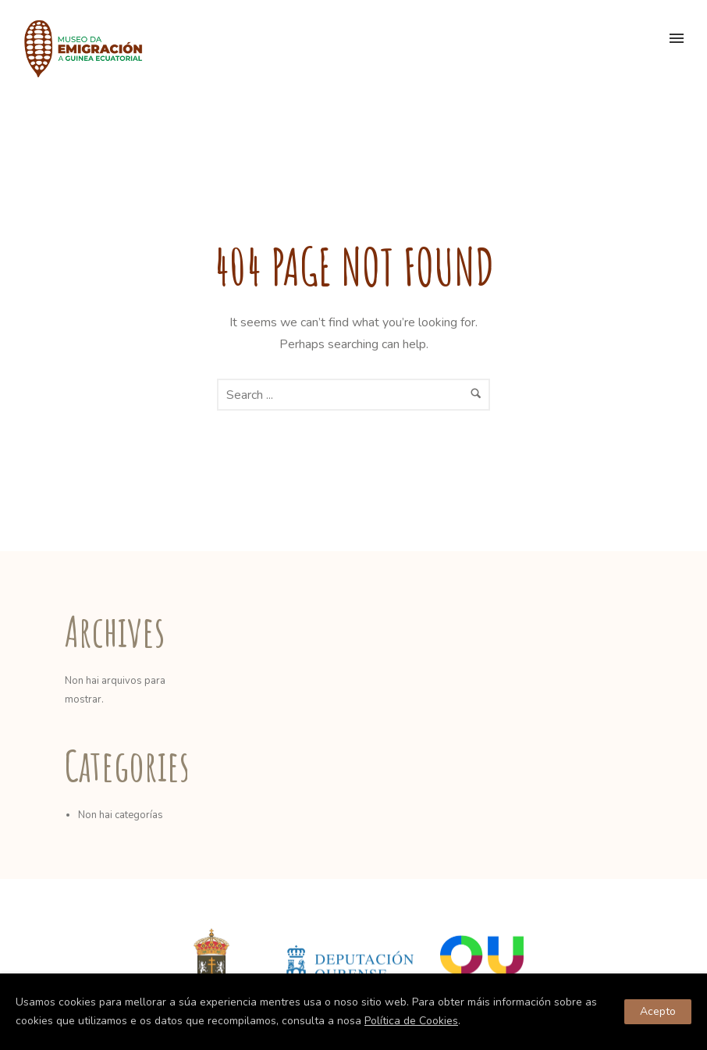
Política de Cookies (411, 1020)
